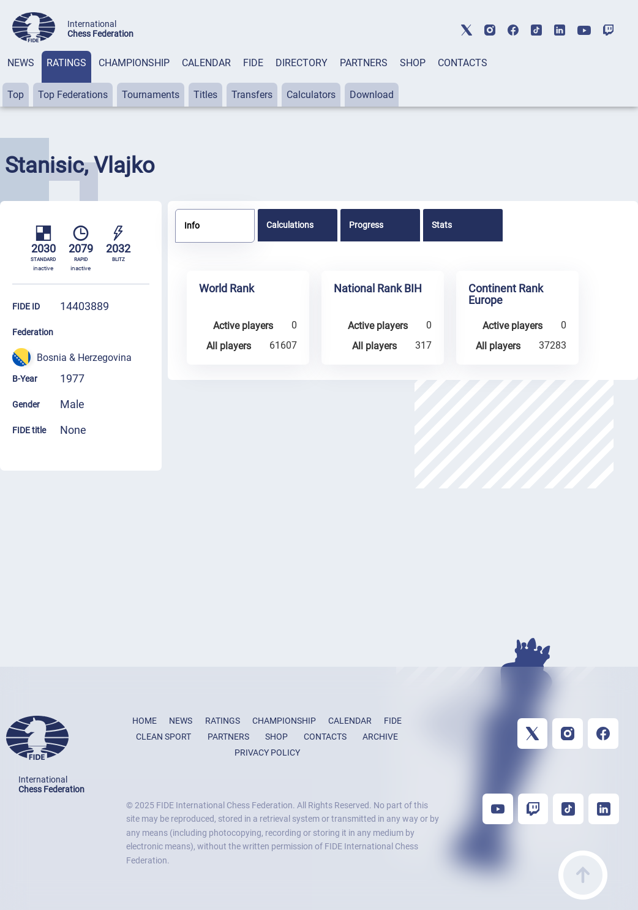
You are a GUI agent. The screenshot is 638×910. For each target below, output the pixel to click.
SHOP (413, 63)
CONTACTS (462, 63)
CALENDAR (206, 63)
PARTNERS (364, 63)
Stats (442, 225)
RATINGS (66, 63)
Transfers (251, 94)
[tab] (20, 79)
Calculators (311, 94)
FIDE (253, 63)
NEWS (20, 63)
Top (15, 94)
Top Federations (73, 94)
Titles (205, 94)
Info (192, 225)
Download (372, 94)
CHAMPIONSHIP (134, 63)
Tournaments (150, 94)
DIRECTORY (302, 63)
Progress (366, 225)
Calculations (289, 225)
